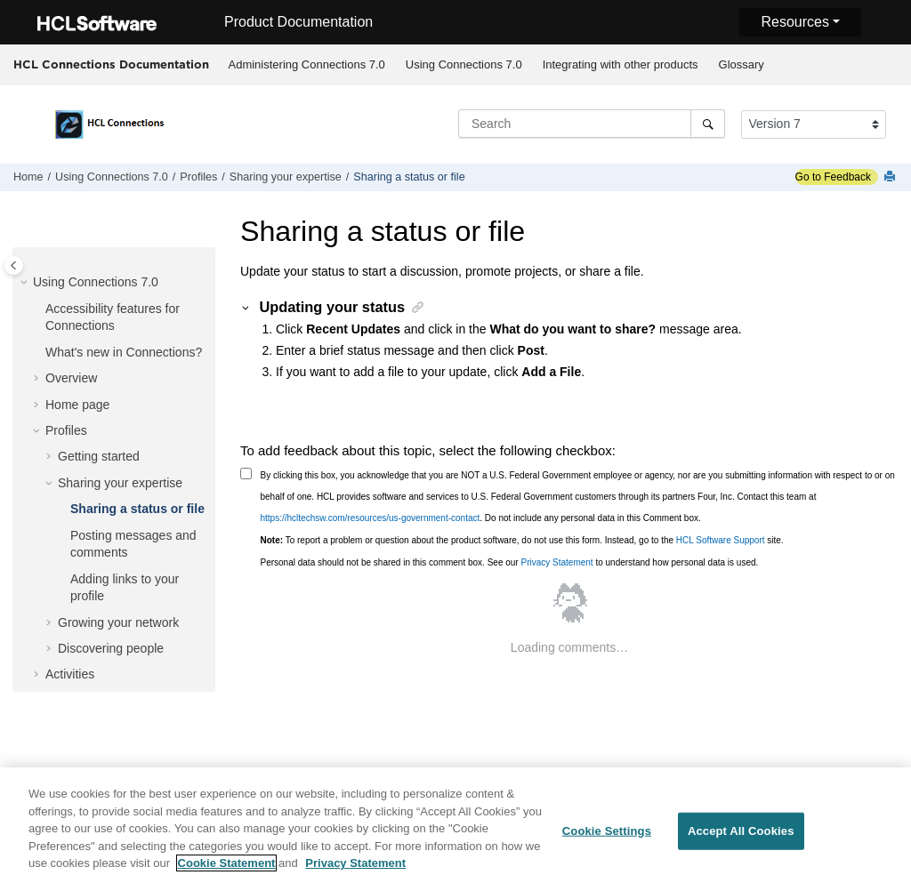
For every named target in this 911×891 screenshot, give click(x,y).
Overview (71, 378)
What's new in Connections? (123, 352)
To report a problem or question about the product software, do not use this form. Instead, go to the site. (522, 540)
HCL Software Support (720, 540)
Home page (77, 404)
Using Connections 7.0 (464, 64)
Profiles (198, 177)
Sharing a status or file (408, 177)
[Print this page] (891, 177)
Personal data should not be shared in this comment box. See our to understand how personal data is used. (510, 562)
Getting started (99, 456)
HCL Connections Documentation (111, 64)
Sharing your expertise (286, 177)
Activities (69, 674)
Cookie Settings (606, 839)
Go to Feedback (833, 177)
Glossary (741, 64)
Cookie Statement (227, 871)
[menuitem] (306, 65)
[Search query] (591, 123)
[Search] (707, 123)
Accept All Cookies (741, 839)
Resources (794, 21)
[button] (26, 283)
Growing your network (118, 622)
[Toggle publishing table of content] (13, 265)
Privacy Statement (556, 562)
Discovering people (111, 648)
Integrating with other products (620, 64)
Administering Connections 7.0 (307, 64)
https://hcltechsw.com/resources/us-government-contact (370, 518)
